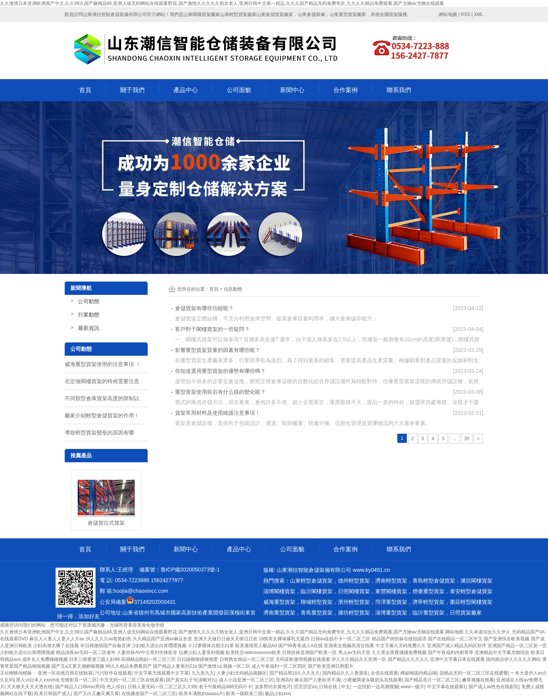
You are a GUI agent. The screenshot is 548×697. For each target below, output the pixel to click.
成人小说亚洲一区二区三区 (246, 680)
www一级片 (412, 686)
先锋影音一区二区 (79, 680)
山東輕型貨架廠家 (238, 14)
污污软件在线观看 (113, 673)
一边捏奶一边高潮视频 (375, 686)
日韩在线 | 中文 (334, 686)
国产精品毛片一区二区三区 (432, 680)
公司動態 (88, 301)
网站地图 (454, 632)
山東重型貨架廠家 (348, 14)
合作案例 (345, 90)
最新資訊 (88, 328)
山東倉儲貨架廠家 (274, 14)
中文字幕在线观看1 (446, 686)
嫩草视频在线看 (478, 680)
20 (466, 438)
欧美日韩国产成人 (52, 693)
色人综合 (116, 686)
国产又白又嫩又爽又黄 (96, 693)
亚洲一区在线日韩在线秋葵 (65, 673)
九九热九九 (202, 673)
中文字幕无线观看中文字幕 (161, 673)
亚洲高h (284, 680)
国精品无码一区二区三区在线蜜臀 (474, 673)
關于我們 (132, 90)
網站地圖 (448, 14)
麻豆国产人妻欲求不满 (317, 680)
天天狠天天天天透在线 (30, 686)
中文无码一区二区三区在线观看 (132, 680)
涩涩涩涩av (305, 686)
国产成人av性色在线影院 (493, 686)
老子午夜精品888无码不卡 (225, 686)
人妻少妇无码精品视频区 (242, 673)
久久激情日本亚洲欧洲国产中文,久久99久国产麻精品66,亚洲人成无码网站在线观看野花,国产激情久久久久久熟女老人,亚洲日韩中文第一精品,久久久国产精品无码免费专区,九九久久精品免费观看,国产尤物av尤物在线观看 (222, 3)
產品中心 (186, 90)
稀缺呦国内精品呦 (418, 673)
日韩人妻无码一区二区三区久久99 (161, 686)
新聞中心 (292, 90)
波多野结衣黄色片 (273, 686)
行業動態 (88, 315)
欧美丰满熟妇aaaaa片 (201, 693)
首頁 (85, 90)
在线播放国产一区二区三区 (148, 693)
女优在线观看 (384, 673)
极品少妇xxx (277, 693)
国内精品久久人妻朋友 (345, 673)
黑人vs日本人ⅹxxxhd (37, 680)
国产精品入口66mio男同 (79, 686)
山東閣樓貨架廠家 (201, 14)
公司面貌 (239, 90)
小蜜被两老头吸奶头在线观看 (372, 680)
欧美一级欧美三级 (244, 693)
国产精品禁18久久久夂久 (294, 673)
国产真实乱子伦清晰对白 (191, 680)
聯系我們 (399, 90)
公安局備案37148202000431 (137, 602)
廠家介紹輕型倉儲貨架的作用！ (102, 415)
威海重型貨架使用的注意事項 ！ (103, 364)
